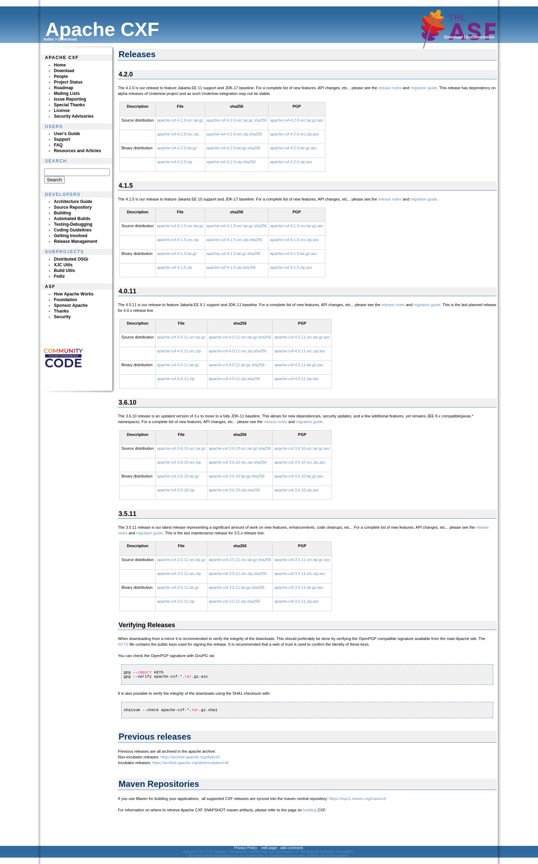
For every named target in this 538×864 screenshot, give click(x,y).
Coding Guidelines (72, 230)
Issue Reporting (70, 99)
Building (62, 212)
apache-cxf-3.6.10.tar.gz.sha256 (237, 476)
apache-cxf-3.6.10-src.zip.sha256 (238, 462)
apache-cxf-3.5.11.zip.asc (296, 601)
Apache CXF (62, 57)
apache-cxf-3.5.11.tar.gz (178, 587)
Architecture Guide (73, 201)
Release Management (75, 241)
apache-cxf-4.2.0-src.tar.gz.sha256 (237, 120)
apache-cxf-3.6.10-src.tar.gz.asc (302, 448)
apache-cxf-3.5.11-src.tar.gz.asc (302, 560)
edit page (269, 848)
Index (48, 39)
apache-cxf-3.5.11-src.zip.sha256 (238, 573)
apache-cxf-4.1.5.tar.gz (177, 253)
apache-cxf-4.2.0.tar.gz (177, 148)
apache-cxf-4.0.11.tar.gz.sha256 (237, 365)
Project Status (68, 82)
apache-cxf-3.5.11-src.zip (179, 573)
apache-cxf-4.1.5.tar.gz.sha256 (233, 253)
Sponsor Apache (70, 305)
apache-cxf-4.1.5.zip (174, 267)
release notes (389, 88)
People (61, 76)
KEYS (123, 644)
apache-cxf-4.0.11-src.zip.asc (299, 351)
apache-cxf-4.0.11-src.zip (179, 351)
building (309, 810)
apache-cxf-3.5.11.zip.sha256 (234, 601)
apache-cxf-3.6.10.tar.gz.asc (298, 476)
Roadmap (63, 87)
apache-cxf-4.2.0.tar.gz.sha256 (233, 148)
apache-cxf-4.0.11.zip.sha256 (234, 379)
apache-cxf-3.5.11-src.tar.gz (181, 560)
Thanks (61, 311)
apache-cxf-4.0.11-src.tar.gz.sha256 (240, 337)
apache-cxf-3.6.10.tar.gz (178, 476)
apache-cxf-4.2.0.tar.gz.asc (293, 148)
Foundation (65, 299)
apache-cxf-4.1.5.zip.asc (291, 267)
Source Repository (73, 207)
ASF (50, 286)
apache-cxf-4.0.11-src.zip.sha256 (238, 351)
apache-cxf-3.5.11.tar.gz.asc (298, 587)
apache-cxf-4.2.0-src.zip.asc (294, 134)
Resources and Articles (77, 150)
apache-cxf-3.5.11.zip (176, 601)
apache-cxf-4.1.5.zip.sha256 (231, 267)
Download (67, 39)
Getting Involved (70, 235)
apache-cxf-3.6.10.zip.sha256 (234, 490)
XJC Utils (63, 264)
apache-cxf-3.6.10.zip (176, 490)
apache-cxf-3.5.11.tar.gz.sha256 (237, 587)
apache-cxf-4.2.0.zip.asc (291, 162)
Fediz (59, 276)
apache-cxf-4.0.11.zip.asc (296, 379)
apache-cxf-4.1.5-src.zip (178, 240)
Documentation (480, 37)
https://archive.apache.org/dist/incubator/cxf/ (190, 763)
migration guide (423, 88)
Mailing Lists (67, 93)
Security (62, 316)
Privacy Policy (245, 848)
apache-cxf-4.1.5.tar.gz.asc (293, 253)
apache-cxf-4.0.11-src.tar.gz (181, 337)
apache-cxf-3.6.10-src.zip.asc (299, 462)
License (62, 110)
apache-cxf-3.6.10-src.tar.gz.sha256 (240, 448)
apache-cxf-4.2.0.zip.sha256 (231, 162)
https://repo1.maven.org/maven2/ (357, 798)
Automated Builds (72, 218)
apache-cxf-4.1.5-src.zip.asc (294, 240)
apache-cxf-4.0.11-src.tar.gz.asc (302, 337)
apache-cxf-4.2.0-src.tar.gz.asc (296, 120)
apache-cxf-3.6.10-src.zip (179, 462)
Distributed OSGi (71, 259)
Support (62, 139)
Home (59, 65)
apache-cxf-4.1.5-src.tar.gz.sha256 (237, 226)
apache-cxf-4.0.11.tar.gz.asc (298, 365)
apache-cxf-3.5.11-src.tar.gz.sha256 (240, 560)
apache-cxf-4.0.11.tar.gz (178, 365)
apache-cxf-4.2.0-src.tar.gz (180, 120)
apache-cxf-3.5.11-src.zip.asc (299, 573)
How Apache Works (73, 294)
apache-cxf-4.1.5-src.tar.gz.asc (296, 226)
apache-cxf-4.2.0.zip (174, 162)
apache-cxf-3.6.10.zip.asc (296, 490)
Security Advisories (74, 116)
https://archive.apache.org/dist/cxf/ (190, 757)
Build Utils (64, 270)
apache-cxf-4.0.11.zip (176, 379)
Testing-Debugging (73, 224)
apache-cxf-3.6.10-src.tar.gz (181, 448)
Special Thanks (69, 104)
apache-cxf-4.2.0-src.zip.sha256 (234, 134)
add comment (291, 848)
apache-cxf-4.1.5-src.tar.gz (180, 226)
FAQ (58, 145)
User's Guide (67, 133)
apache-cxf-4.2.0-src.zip (178, 134)
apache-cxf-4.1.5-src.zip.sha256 (234, 240)
